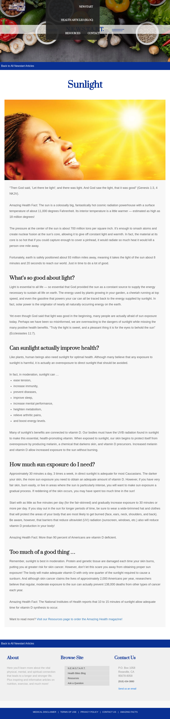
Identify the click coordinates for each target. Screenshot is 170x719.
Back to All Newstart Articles (17, 65)
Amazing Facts (129, 712)
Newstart (75, 6)
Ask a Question (76, 683)
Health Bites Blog (76, 673)
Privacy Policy (89, 712)
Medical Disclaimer (44, 712)
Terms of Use (68, 712)
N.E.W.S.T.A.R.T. (76, 668)
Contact (157, 6)
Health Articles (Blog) (105, 6)
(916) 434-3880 (126, 681)
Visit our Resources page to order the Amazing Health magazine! (79, 619)
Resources (136, 6)
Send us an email (127, 688)
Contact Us (109, 712)
